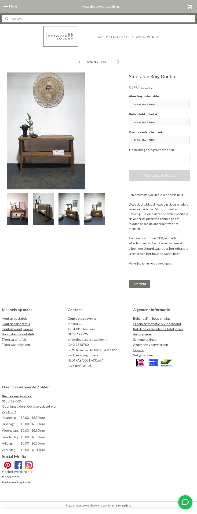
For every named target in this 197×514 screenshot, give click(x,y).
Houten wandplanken (17, 329)
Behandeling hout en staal (152, 318)
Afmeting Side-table (144, 96)
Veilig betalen (143, 355)
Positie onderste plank (146, 132)
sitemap (121, 505)
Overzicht (139, 284)
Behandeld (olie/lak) (143, 114)
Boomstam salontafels (18, 334)
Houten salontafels (16, 324)
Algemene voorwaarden (150, 345)
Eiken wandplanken (16, 345)
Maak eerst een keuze (159, 175)
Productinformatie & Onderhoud (157, 324)
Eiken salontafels (14, 339)
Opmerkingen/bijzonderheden (151, 150)
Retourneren (142, 334)
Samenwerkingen (145, 339)
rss (129, 505)
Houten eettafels (14, 318)
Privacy (138, 350)
